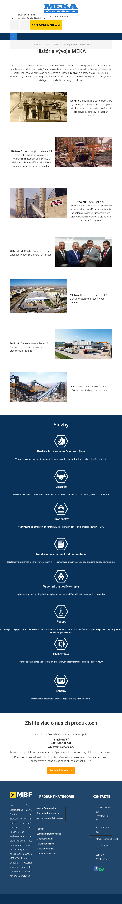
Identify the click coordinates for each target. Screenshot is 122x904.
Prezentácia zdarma (61, 770)
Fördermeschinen (45, 843)
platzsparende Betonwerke (50, 818)
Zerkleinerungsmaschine (49, 833)
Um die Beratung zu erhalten (46, 25)
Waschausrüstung (45, 848)
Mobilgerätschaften (46, 853)
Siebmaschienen (45, 838)
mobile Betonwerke (46, 808)
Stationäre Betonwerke (48, 813)
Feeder (40, 828)
